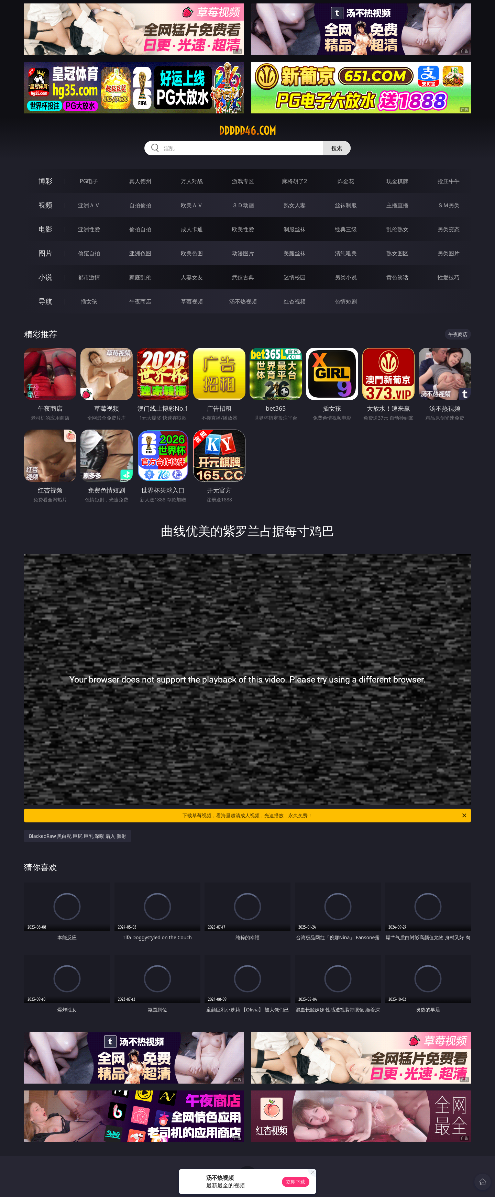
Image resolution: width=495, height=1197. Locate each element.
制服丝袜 (295, 229)
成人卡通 (192, 229)
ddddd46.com (247, 130)
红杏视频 (295, 301)
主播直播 (397, 205)
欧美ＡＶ (192, 205)
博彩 (45, 181)
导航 (45, 301)
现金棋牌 (397, 181)
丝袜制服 (346, 205)
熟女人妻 (295, 205)
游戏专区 (243, 181)
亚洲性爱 (89, 229)
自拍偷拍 (140, 205)
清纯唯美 (346, 253)
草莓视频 (192, 301)
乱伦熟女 (397, 229)
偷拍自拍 (140, 229)
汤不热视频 (243, 301)
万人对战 (192, 181)
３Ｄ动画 (243, 205)
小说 (45, 277)
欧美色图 (192, 253)
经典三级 (346, 229)
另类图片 (449, 253)
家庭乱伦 (140, 277)
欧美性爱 (243, 229)
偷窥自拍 (89, 253)
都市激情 (89, 277)
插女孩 (89, 301)
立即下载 (295, 1181)
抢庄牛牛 (449, 181)
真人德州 (140, 181)
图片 (45, 253)
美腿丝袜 (295, 253)
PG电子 (89, 181)
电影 (45, 229)
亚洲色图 (140, 253)
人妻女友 (192, 277)
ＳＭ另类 (449, 205)
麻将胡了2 (294, 181)
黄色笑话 (397, 277)
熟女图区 (397, 253)
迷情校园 (295, 277)
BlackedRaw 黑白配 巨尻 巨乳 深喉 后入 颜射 (77, 836)
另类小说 (346, 277)
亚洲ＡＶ (89, 205)
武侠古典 (243, 277)
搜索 (336, 148)
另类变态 (449, 229)
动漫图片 (243, 253)
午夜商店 (140, 301)
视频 (45, 205)
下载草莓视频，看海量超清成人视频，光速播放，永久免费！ (325, 815)
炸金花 (346, 181)
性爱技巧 (449, 277)
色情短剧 (346, 301)
